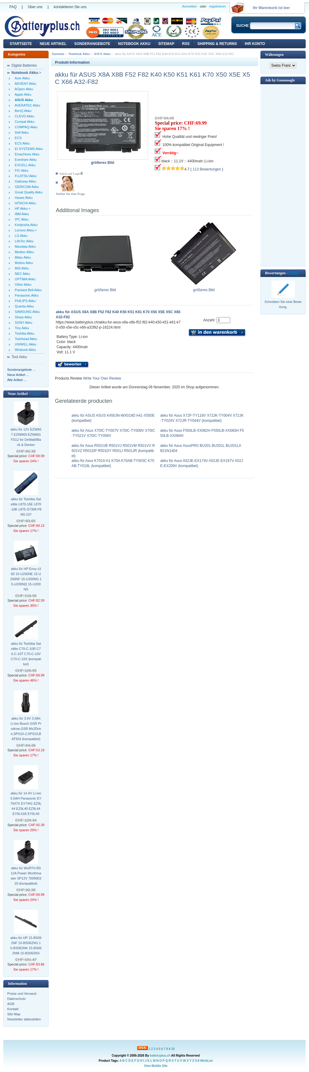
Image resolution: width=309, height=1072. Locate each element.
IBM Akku (21, 214)
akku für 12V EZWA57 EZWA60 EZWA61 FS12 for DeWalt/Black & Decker (26, 437)
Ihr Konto (255, 44)
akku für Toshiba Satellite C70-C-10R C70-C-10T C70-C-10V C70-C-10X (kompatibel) (26, 654)
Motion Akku (23, 263)
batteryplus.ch (160, 1055)
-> (26, 73)
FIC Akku (20, 170)
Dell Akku (21, 132)
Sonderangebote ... (21, 369)
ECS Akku (21, 143)
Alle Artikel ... (17, 380)
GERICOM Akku (26, 187)
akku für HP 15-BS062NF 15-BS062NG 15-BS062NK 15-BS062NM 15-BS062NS (26, 945)
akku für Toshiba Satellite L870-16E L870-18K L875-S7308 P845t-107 (26, 506)
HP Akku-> (21, 208)
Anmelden (189, 6)
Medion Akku (23, 252)
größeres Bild (105, 288)
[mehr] (35, 394)
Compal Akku (23, 121)
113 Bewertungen (207, 169)
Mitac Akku (22, 257)
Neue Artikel (53, 44)
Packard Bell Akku (27, 290)
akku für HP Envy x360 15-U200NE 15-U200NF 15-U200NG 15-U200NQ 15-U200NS (26, 579)
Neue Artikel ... (18, 375)
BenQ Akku (22, 111)
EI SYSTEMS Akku (28, 149)
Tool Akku (19, 357)
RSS (186, 44)
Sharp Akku (22, 317)
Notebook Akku (134, 44)
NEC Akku (21, 273)
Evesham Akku (25, 159)
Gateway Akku (24, 181)
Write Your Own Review (101, 378)
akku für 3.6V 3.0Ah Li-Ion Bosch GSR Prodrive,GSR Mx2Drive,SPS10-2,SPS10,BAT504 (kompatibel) (26, 729)
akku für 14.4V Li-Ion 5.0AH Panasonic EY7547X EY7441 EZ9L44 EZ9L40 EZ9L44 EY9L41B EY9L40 (25, 803)
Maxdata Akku (24, 246)
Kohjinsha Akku (25, 225)
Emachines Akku (26, 154)
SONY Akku (22, 322)
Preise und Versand (21, 993)
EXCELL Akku (24, 165)
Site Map (13, 1014)
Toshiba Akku (23, 333)
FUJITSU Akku (25, 176)
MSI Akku (21, 268)
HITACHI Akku (24, 203)
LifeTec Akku (23, 241)
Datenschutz (16, 998)
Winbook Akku (24, 350)
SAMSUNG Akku (26, 311)
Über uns (35, 7)
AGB (10, 1004)
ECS (17, 138)
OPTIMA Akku (24, 279)
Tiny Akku (21, 328)
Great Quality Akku (28, 192)
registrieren (217, 6)
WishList (206, 1060)
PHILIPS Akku (24, 301)
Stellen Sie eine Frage (70, 194)
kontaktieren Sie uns (70, 7)
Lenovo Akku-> (25, 230)
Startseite (21, 44)
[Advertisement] (283, 174)
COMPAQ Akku (25, 127)
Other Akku (22, 284)
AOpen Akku (23, 89)
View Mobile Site (155, 1065)
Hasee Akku (23, 197)
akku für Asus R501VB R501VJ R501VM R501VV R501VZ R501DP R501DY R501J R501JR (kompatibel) (113, 451)
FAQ (13, 7)
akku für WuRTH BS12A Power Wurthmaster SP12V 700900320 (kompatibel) (26, 875)
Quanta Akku (23, 306)
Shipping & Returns (217, 44)
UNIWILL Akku (24, 344)
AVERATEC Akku (26, 105)
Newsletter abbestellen (24, 1019)
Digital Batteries (24, 65)
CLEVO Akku (23, 116)
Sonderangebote (92, 44)
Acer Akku (21, 78)
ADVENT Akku (24, 83)
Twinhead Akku (25, 339)
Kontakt (12, 1009)
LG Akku (20, 235)
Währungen (274, 54)
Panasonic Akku (25, 295)
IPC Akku (20, 219)
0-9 (197, 1060)
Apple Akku (22, 94)
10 (172, 1049)
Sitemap (166, 44)
